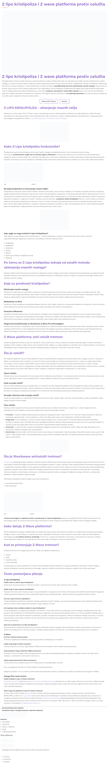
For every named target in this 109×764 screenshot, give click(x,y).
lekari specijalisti (26, 696)
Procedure (6, 722)
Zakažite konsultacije (50, 698)
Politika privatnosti (9, 732)
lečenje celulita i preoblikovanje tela (42, 681)
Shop (4, 729)
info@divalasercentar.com (30, 703)
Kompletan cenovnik (11, 681)
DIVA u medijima (8, 727)
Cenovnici (5, 724)
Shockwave (8, 462)
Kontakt (7, 762)
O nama (7, 757)
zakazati (28, 693)
